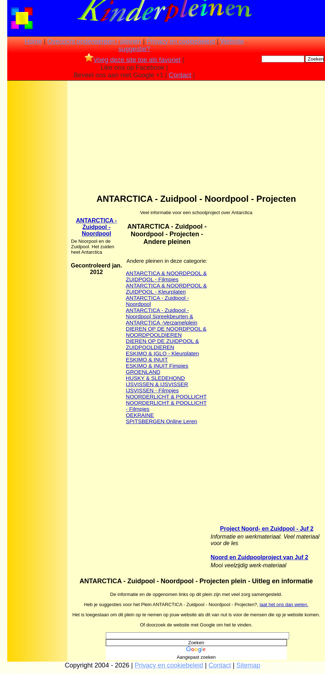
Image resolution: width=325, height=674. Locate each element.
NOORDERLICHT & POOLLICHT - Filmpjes (166, 406)
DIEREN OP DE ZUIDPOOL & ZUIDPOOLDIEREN (162, 344)
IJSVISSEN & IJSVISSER (157, 384)
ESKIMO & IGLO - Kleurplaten (162, 353)
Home (33, 41)
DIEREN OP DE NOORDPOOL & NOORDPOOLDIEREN (166, 332)
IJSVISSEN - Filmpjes (152, 390)
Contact (180, 75)
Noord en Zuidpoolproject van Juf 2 (259, 557)
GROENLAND (143, 372)
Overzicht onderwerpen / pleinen (94, 41)
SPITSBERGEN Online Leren (161, 421)
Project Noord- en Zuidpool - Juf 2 (266, 529)
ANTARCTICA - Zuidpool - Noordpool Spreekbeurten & (159, 313)
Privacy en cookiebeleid (180, 41)
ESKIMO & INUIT (147, 359)
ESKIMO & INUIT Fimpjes (157, 366)
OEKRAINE (140, 415)
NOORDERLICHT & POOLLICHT (166, 396)
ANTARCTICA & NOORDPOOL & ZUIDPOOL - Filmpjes (166, 276)
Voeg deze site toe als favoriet (132, 60)
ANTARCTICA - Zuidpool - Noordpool (96, 227)
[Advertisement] (37, 196)
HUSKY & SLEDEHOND (155, 378)
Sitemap (248, 665)
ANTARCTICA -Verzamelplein (161, 322)
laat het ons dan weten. (284, 604)
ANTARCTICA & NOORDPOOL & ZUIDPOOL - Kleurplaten (166, 288)
